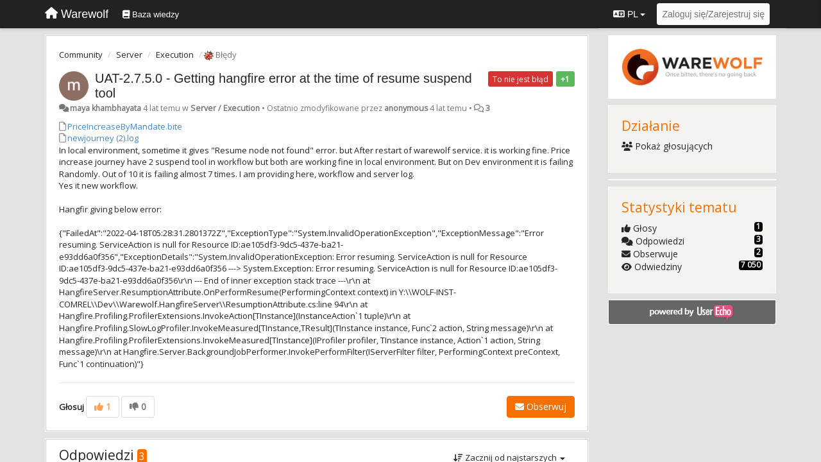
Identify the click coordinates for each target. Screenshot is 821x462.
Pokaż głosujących (667, 146)
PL (629, 14)
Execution (175, 54)
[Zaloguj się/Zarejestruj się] (713, 14)
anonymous (406, 108)
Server (129, 54)
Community (81, 54)
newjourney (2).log (103, 138)
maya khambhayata (105, 108)
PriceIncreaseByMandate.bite (124, 126)
